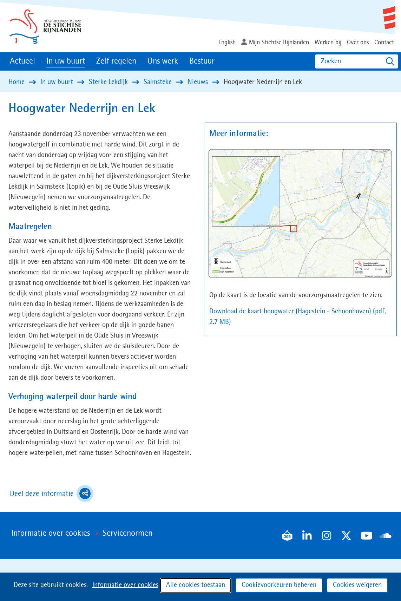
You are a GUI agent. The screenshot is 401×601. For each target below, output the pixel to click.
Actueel (22, 61)
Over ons (358, 42)
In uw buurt (65, 61)
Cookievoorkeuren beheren (279, 585)
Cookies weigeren (357, 585)
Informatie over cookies (125, 585)
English (227, 42)
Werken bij (328, 42)
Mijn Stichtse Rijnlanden (279, 42)
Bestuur (202, 61)
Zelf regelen (116, 61)
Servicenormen (127, 533)
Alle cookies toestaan (195, 585)
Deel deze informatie (51, 493)
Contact (384, 42)
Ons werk (162, 61)
